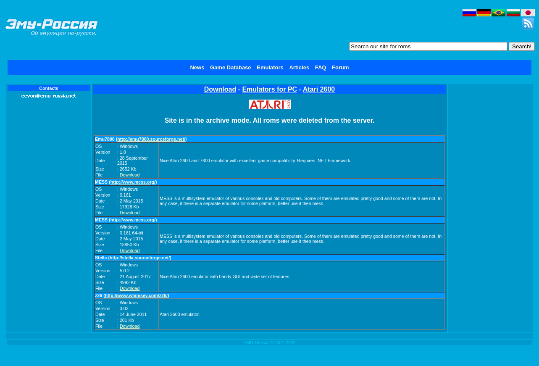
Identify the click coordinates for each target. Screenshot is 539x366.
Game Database (230, 67)
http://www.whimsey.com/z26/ (136, 295)
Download (220, 89)
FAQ (320, 67)
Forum (340, 67)
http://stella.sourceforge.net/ (140, 257)
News (197, 67)
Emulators (270, 67)
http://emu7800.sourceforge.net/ (151, 139)
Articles (299, 67)
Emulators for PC (269, 89)
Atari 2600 (319, 89)
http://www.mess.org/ (132, 181)
